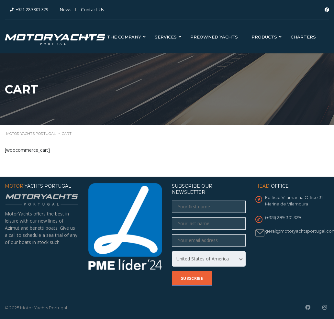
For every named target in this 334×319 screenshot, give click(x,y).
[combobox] (209, 259)
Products (264, 36)
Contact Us (92, 9)
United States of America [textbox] (202, 259)
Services (166, 36)
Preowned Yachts (214, 36)
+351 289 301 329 (32, 9)
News (66, 9)
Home (87, 36)
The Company (124, 36)
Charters (303, 36)
